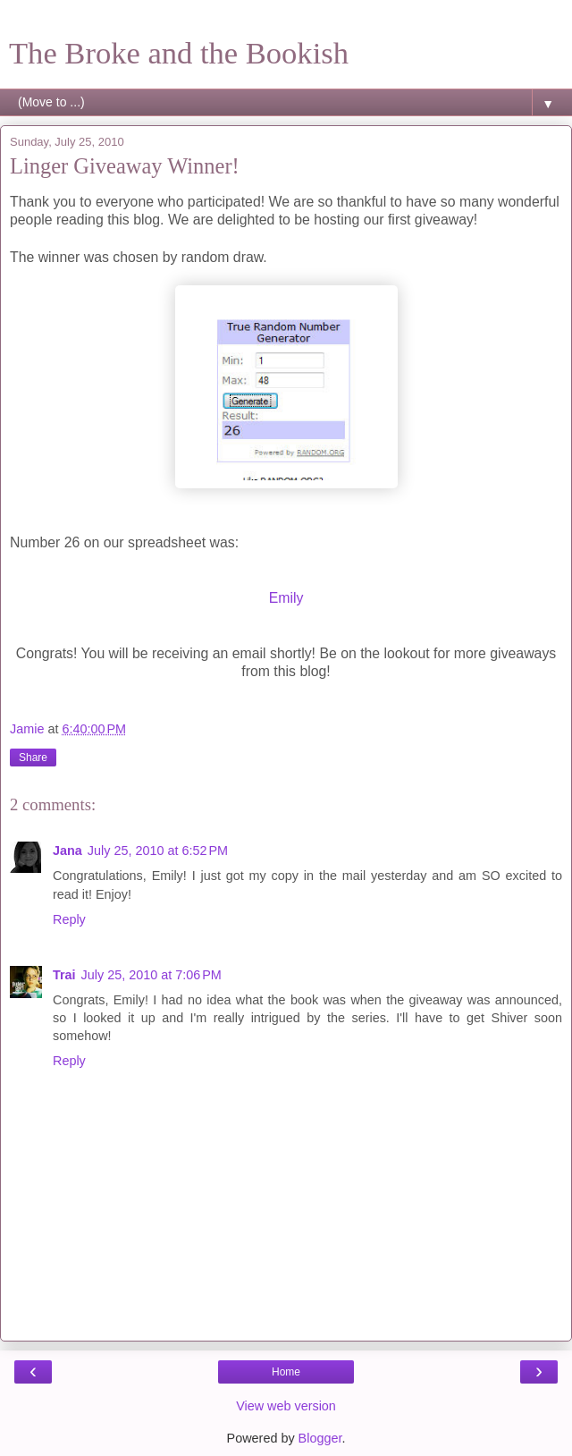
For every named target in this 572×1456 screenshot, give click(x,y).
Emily (286, 597)
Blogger (320, 1438)
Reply (69, 919)
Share (33, 757)
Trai (64, 975)
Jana (67, 850)
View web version (286, 1406)
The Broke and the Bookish (179, 53)
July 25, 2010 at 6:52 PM (158, 850)
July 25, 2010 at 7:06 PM (151, 975)
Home (286, 1372)
